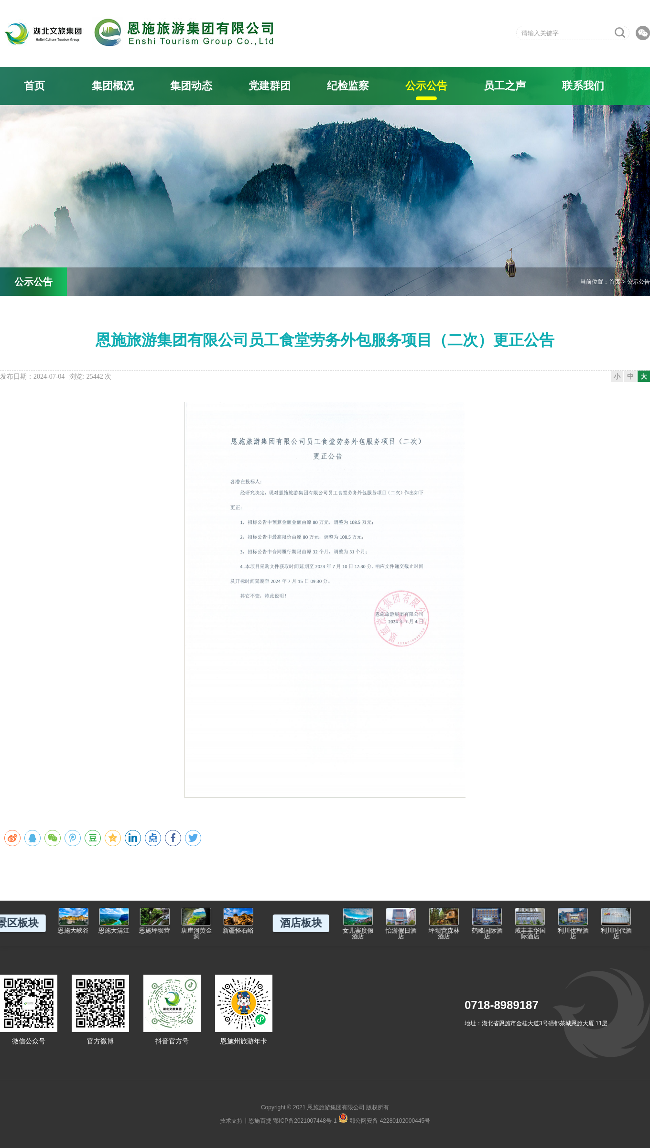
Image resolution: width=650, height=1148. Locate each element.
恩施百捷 (260, 1120)
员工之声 (505, 86)
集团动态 (191, 86)
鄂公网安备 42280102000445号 (384, 1118)
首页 (34, 86)
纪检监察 (348, 86)
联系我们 (583, 86)
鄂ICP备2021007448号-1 (304, 1120)
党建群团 (270, 86)
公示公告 (426, 86)
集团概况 (113, 86)
